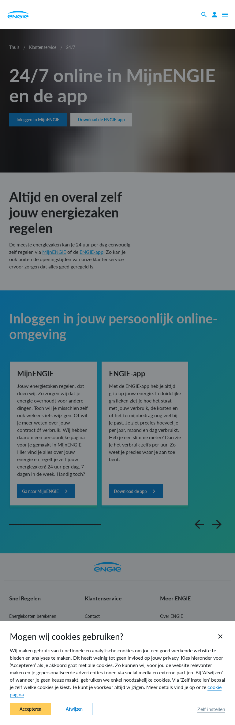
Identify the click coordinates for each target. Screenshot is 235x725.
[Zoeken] (204, 14)
